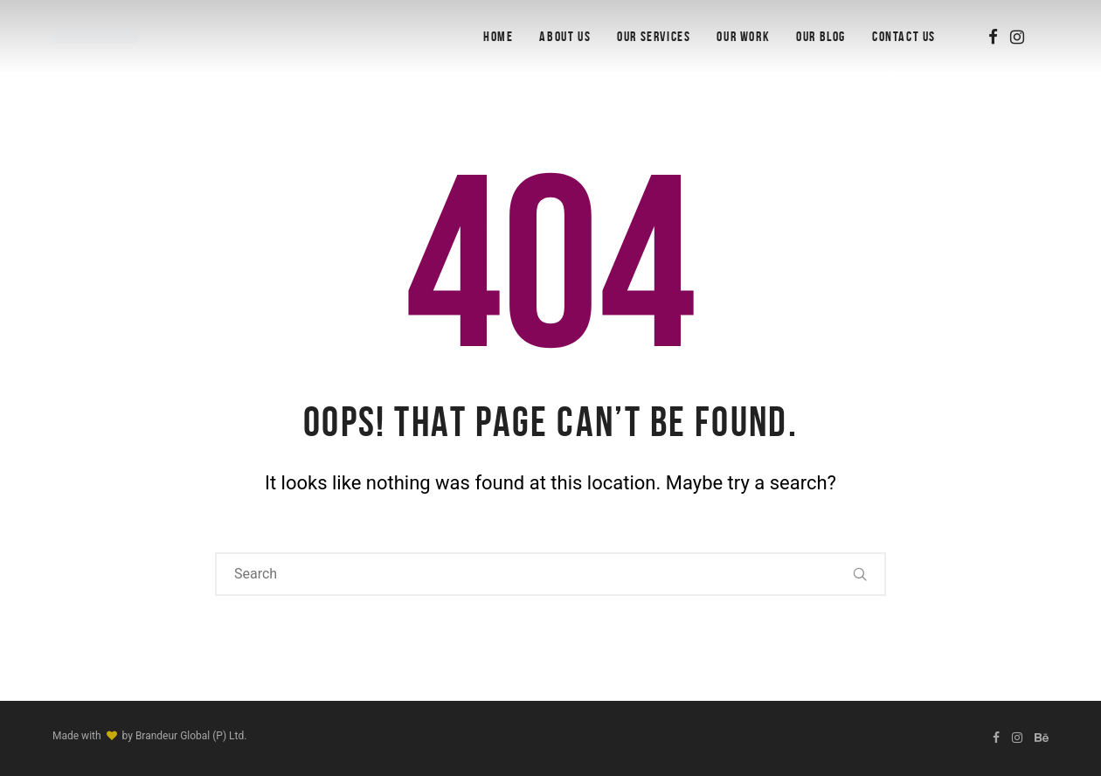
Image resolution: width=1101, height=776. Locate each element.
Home (498, 36)
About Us (565, 36)
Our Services (653, 36)
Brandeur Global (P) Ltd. (191, 736)
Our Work (743, 36)
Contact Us (904, 36)
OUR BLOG (821, 36)
